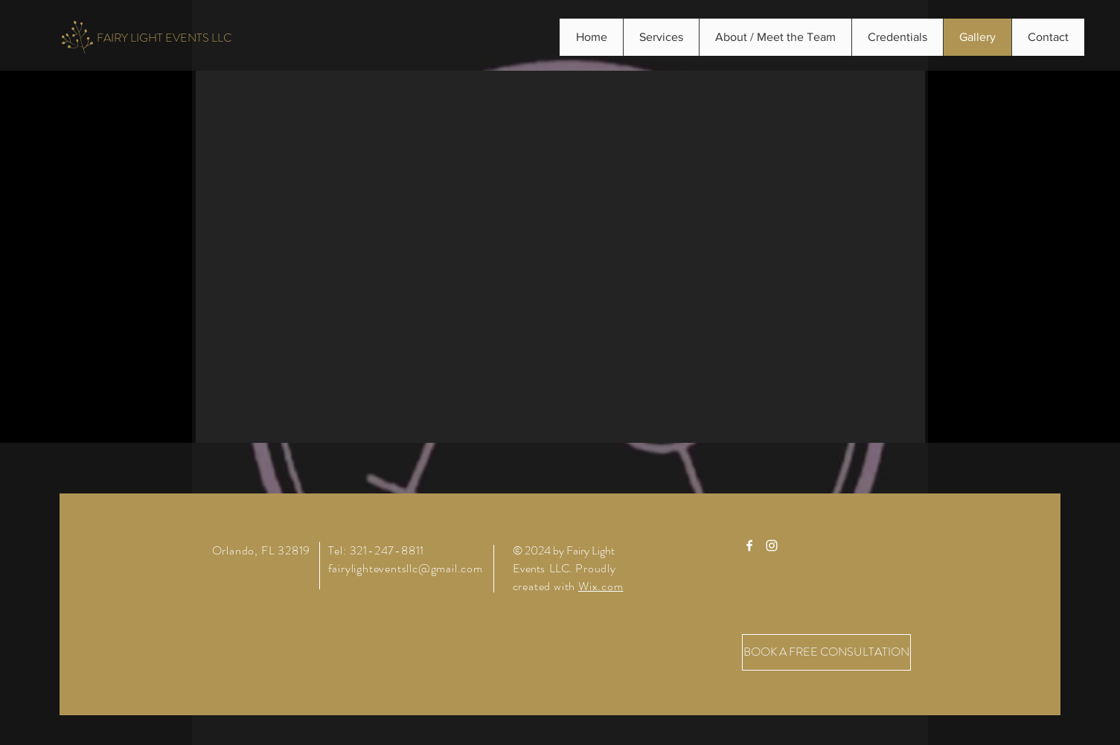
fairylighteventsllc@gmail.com (405, 568)
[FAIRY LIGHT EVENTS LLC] (164, 38)
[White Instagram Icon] (771, 545)
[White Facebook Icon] (749, 545)
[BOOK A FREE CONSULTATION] (826, 652)
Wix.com (601, 586)
